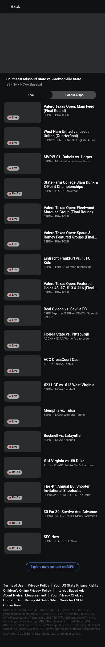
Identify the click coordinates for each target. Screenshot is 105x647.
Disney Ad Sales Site (40, 600)
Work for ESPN (71, 600)
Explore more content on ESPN (53, 567)
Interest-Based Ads (69, 590)
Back (12, 6)
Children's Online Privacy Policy (27, 590)
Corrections (12, 605)
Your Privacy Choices (67, 595)
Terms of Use (13, 585)
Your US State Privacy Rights (76, 585)
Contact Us (12, 600)
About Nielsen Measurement (24, 595)
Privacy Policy (38, 585)
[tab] (31, 95)
